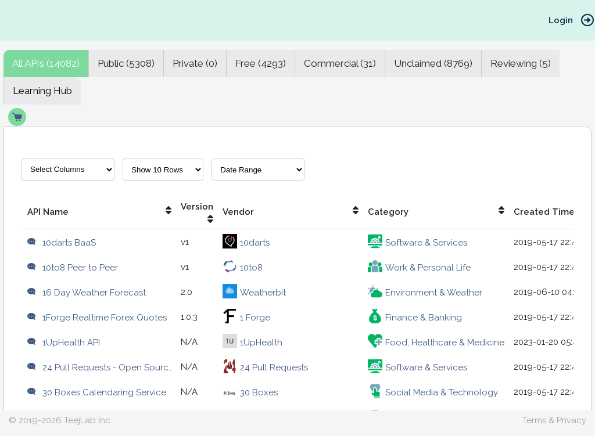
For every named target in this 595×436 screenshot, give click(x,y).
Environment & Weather (425, 292)
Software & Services (417, 242)
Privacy (571, 420)
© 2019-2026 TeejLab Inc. (60, 420)
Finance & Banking (415, 317)
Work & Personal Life (419, 267)
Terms (534, 420)
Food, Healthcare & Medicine (436, 342)
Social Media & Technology (433, 392)
